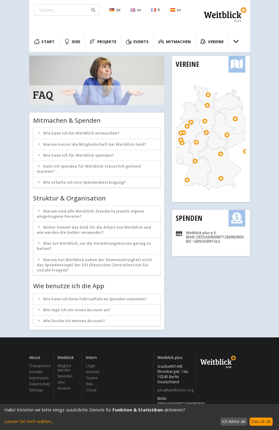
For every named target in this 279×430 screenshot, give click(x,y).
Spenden (189, 218)
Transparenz (39, 366)
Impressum (39, 378)
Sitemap (36, 389)
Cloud (91, 389)
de (115, 9)
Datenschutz (39, 384)
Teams (92, 378)
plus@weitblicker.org (175, 390)
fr (155, 9)
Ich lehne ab (234, 421)
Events (137, 42)
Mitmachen (174, 42)
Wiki (89, 384)
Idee (72, 42)
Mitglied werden (64, 368)
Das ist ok (261, 421)
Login (90, 366)
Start (44, 42)
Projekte (102, 42)
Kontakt (35, 371)
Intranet (92, 371)
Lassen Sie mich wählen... (29, 421)
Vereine (212, 42)
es (175, 9)
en (135, 9)
